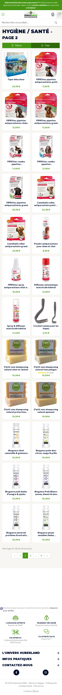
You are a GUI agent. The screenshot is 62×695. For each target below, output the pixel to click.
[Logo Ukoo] (35, 691)
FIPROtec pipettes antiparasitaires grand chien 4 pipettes (46, 121)
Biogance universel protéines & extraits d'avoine (16, 534)
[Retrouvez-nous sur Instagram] (46, 672)
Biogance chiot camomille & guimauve (16, 451)
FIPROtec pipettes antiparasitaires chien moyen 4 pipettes (16, 121)
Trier (45, 45)
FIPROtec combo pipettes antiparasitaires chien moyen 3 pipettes (46, 163)
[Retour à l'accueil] (31, 14)
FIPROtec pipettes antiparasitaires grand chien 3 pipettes (16, 204)
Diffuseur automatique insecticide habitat (46, 286)
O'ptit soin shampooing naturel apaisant (46, 410)
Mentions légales (36, 683)
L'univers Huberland (21, 653)
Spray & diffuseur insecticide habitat (16, 327)
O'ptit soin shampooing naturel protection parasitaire (16, 410)
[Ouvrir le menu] (3, 14)
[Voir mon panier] (59, 14)
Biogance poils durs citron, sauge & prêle (46, 451)
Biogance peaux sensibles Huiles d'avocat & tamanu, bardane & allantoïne (46, 534)
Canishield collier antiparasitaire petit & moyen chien (46, 204)
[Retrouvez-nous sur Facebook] (16, 672)
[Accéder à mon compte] (53, 14)
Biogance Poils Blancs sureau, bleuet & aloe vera (46, 493)
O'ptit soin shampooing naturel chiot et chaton (16, 368)
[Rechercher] (56, 22)
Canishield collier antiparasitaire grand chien (16, 245)
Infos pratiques (17, 659)
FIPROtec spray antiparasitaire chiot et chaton (16, 286)
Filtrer (16, 45)
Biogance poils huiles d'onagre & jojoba (16, 492)
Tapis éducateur (16, 79)
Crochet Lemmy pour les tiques (45, 327)
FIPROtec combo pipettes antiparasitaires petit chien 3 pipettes (16, 163)
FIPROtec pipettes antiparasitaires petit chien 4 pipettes (46, 80)
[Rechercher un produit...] (25, 22)
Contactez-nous (17, 665)
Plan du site (39, 686)
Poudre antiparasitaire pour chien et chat (46, 245)
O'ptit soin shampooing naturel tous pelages (46, 368)
